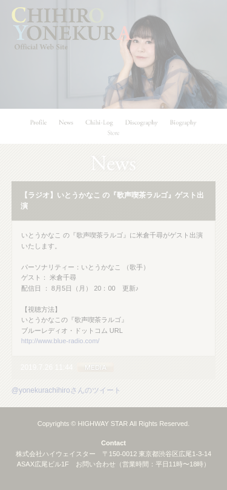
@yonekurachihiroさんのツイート (66, 390)
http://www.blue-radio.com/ (60, 340)
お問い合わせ (96, 464)
